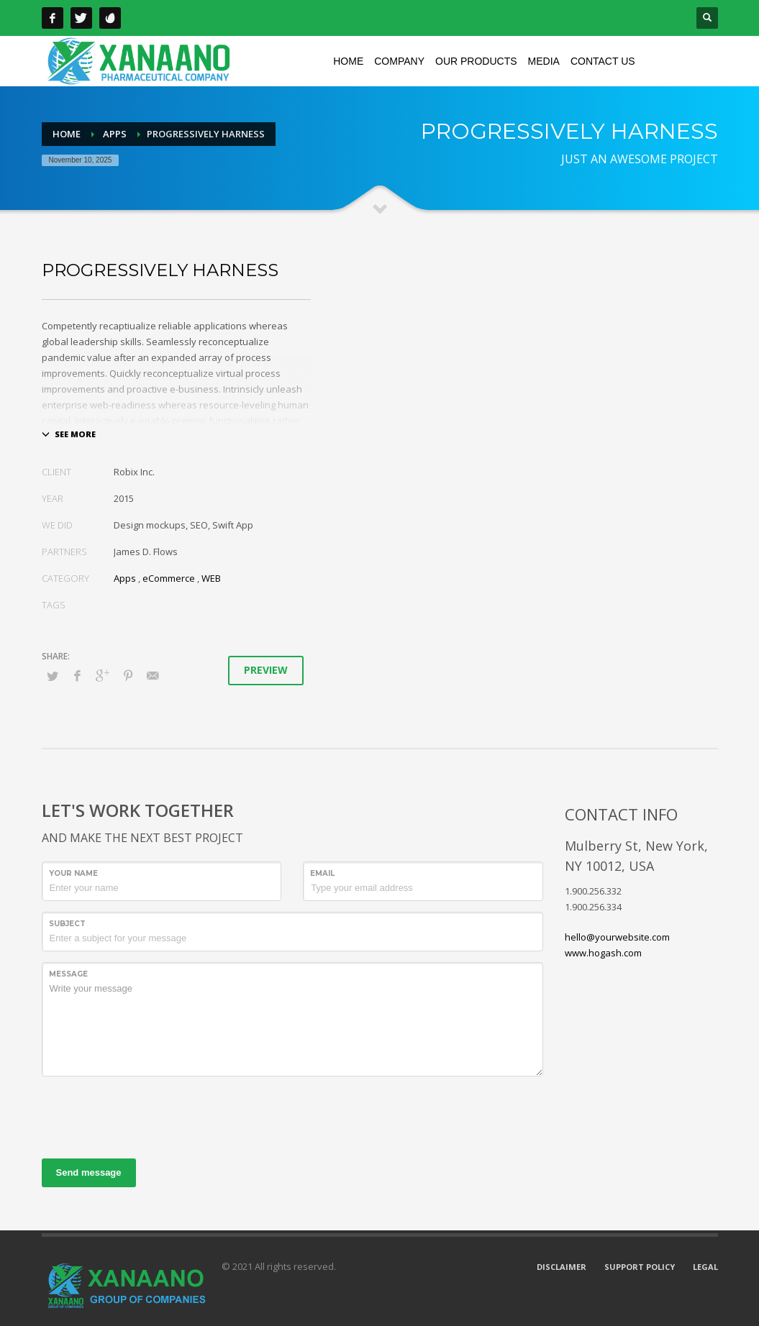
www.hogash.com (603, 952)
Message (68, 974)
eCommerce (168, 578)
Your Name (73, 873)
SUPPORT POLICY (639, 1266)
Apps (125, 578)
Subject (67, 923)
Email (322, 873)
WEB (211, 578)
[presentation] (151, 1115)
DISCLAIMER (561, 1266)
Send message (89, 1172)
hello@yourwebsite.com (617, 937)
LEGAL (705, 1266)
